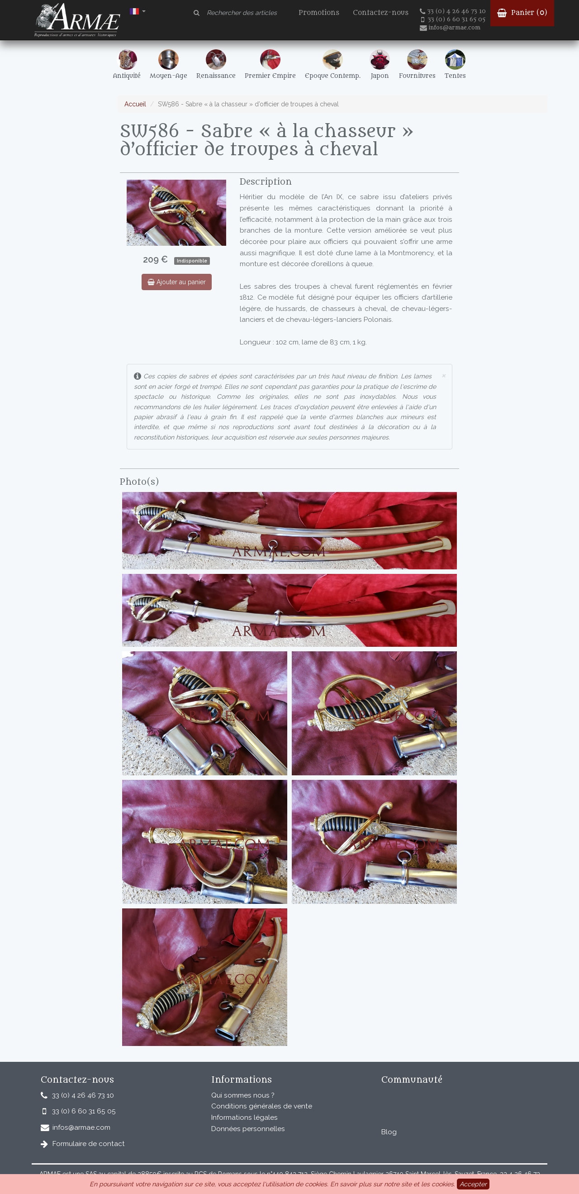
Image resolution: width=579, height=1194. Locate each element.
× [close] (443, 375)
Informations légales (244, 1117)
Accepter (473, 1184)
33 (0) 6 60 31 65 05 (453, 19)
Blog (389, 1132)
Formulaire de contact (88, 1144)
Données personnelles (248, 1129)
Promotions (319, 13)
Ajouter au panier (176, 282)
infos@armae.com (450, 27)
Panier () (522, 13)
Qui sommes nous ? (243, 1095)
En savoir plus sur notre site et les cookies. (392, 1184)
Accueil (135, 104)
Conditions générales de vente (261, 1106)
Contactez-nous (380, 13)
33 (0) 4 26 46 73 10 (453, 11)
